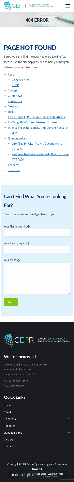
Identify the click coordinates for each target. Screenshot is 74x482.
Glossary (13, 106)
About (11, 74)
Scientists (14, 170)
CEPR (15, 85)
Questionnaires (17, 138)
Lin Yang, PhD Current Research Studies (32, 122)
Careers (13, 90)
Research (14, 165)
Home (11, 112)
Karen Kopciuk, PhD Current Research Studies (36, 117)
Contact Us (15, 101)
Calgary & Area (20, 80)
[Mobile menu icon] (67, 6)
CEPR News (15, 96)
